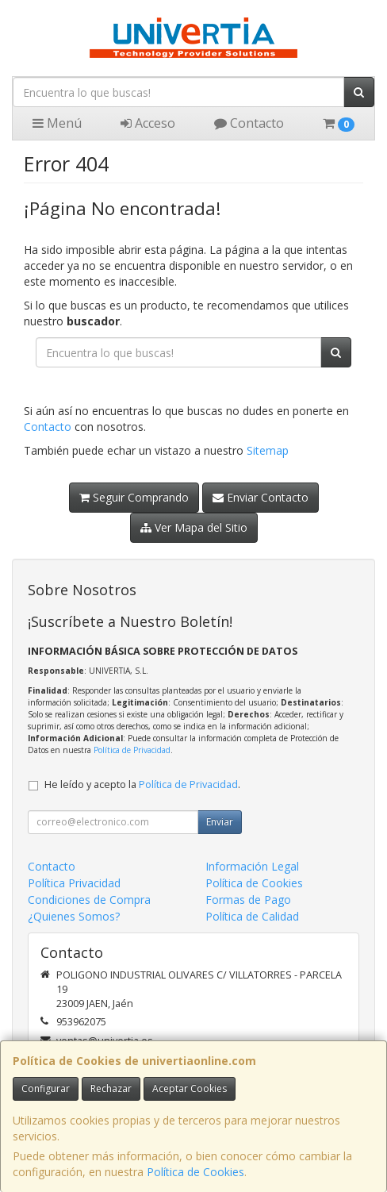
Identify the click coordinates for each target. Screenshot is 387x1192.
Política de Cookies (195, 1171)
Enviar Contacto (260, 497)
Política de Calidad (252, 916)
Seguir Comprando (134, 497)
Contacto (249, 123)
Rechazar (111, 1088)
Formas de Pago (248, 899)
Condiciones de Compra (89, 899)
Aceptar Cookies (189, 1088)
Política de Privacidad (132, 750)
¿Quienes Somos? (74, 916)
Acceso (148, 123)
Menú (57, 123)
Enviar (219, 822)
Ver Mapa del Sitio (193, 527)
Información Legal (252, 866)
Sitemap (268, 450)
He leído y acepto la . (142, 784)
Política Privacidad (74, 882)
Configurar (45, 1088)
